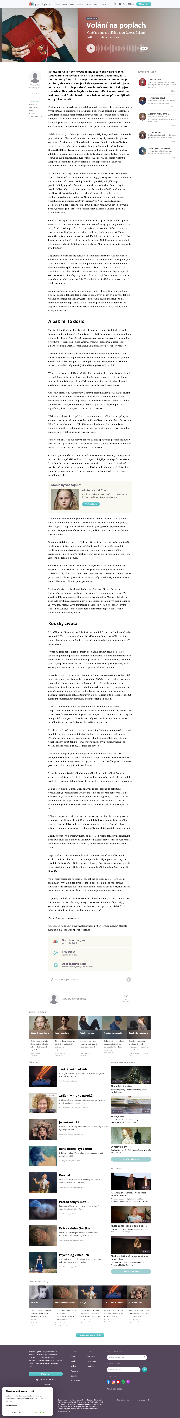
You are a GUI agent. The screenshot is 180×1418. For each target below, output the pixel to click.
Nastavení (16, 1412)
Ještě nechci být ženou (159, 148)
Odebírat (144, 1369)
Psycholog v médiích (74, 1255)
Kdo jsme (91, 1356)
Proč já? (65, 1175)
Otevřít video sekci (131, 1271)
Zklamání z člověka (121, 1086)
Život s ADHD (154, 79)
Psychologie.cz (39, 3)
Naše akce (75, 1380)
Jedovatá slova (62, 1033)
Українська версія (114, 1389)
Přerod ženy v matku (74, 1202)
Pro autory (91, 1361)
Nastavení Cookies (144, 1400)
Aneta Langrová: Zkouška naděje (129, 1225)
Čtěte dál (34, 1062)
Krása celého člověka (74, 1228)
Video (71, 4)
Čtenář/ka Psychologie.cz (35, 86)
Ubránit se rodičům (94, 490)
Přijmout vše (38, 1412)
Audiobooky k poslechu (123, 1062)
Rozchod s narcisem (138, 1033)
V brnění (35, 1302)
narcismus (33, 107)
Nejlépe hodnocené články (90, 1335)
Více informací (11, 1405)
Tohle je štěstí (118, 1116)
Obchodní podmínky (124, 1400)
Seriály (88, 4)
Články (57, 4)
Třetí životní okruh (156, 98)
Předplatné (143, 4)
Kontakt (90, 1366)
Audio (64, 4)
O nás (102, 4)
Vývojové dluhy (119, 1146)
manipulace (34, 104)
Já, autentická (154, 132)
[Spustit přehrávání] (90, 48)
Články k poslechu (147, 72)
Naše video (116, 1168)
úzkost (32, 113)
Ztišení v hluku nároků (158, 114)
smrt (31, 110)
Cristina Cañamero (15, 59)
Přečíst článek (91, 504)
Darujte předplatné (45, 1379)
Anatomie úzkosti (113, 1033)
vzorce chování (35, 116)
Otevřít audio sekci (131, 1159)
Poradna (79, 4)
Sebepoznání (34, 102)
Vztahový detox (87, 1033)
